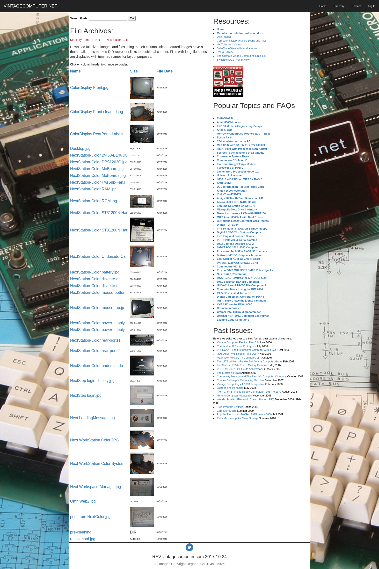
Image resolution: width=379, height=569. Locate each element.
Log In (371, 6)
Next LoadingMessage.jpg (92, 418)
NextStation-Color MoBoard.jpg (97, 169)
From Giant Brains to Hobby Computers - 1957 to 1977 (249, 391)
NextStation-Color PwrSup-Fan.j (97, 182)
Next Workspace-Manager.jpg (95, 487)
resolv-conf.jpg (82, 539)
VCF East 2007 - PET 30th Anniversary (240, 368)
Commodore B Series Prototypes (236, 346)
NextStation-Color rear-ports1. (96, 340)
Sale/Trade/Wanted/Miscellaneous (237, 48)
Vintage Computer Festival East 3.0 (238, 342)
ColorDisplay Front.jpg (89, 88)
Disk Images (224, 36)
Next (98, 40)
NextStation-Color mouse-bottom (98, 292)
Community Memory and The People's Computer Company (251, 376)
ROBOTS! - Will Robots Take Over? (238, 353)
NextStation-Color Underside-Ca (97, 256)
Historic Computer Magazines (234, 395)
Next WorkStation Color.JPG (94, 440)
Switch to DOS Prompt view (233, 59)
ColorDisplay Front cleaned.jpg (96, 112)
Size (134, 71)
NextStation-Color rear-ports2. (96, 351)
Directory (339, 6)
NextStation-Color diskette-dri (95, 279)
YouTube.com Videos (229, 44)
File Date (164, 71)
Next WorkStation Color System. (97, 463)
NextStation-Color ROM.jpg (93, 201)
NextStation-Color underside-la (96, 366)
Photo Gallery (225, 51)
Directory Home (80, 40)
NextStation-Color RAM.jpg (93, 189)
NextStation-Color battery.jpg (94, 272)
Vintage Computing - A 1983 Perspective (240, 384)
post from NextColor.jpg (90, 517)
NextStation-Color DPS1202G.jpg (98, 162)
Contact (356, 6)
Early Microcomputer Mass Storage (237, 418)
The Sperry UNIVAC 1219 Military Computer (243, 365)
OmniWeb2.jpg (83, 501)
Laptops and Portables (230, 387)
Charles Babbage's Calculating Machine (240, 380)
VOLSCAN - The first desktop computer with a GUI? (247, 349)
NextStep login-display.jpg (92, 381)
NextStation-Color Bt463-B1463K (98, 155)
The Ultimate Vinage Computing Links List (241, 55)
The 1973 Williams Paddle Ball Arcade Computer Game (249, 361)
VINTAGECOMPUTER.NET (30, 6)
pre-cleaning (80, 532)
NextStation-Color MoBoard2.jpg (98, 175)
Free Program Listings (230, 406)
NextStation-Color (118, 40)
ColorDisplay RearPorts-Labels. (97, 134)
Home (322, 6)
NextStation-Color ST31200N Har (98, 213)
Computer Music (226, 410)
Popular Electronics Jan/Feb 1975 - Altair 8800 (244, 414)
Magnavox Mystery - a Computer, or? (239, 357)
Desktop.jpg (80, 148)
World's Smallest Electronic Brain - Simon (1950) (245, 399)
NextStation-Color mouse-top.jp (97, 308)
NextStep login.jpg (86, 395)
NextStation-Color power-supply (97, 323)
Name (75, 71)
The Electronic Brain (229, 372)
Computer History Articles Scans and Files (241, 40)
